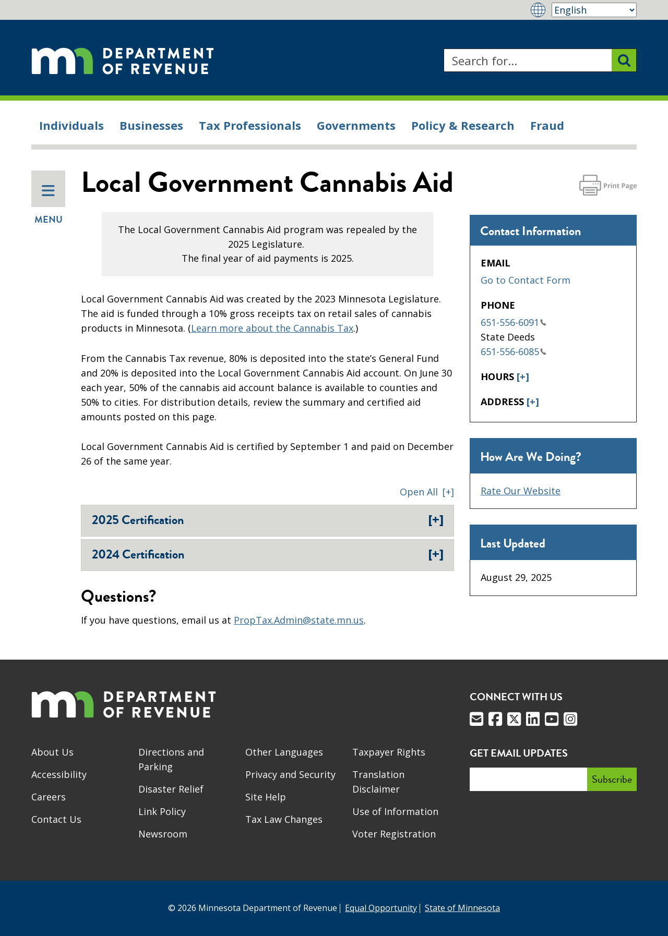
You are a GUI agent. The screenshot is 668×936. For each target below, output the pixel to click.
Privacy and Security (290, 774)
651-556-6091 (513, 322)
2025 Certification (268, 519)
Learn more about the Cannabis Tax (272, 328)
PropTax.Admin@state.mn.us (299, 620)
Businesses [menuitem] (151, 125)
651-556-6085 (513, 351)
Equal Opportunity (381, 908)
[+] (523, 376)
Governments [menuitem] (356, 125)
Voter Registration (394, 834)
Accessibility (59, 774)
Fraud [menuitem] (547, 125)
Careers (48, 797)
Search (443, 48)
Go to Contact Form (525, 280)
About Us (52, 752)
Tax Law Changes (284, 819)
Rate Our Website (520, 490)
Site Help (265, 797)
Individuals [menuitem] (71, 125)
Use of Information (395, 811)
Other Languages (284, 752)
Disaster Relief (171, 789)
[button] (427, 491)
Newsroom (162, 834)
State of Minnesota (462, 908)
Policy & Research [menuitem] (463, 125)
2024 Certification (268, 554)
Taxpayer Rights (388, 752)
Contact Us (56, 819)
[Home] (122, 60)
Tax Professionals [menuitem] (250, 125)
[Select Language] (594, 10)
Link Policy (162, 811)
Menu (48, 205)
